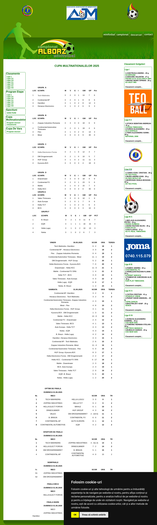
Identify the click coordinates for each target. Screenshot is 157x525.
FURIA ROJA (130, 228)
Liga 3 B (10, 84)
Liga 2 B (10, 80)
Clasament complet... (133, 87)
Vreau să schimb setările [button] (94, 514)
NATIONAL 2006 (131, 136)
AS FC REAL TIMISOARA (135, 231)
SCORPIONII (130, 75)
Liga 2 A (10, 78)
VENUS (128, 305)
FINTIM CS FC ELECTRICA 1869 (138, 79)
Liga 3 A (10, 82)
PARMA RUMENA (132, 224)
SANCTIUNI (11, 113)
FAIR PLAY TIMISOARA (134, 281)
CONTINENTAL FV (132, 270)
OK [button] (75, 514)
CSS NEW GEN (131, 323)
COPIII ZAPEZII (131, 302)
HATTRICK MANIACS (133, 328)
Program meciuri (13, 123)
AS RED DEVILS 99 (133, 178)
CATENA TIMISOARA (133, 127)
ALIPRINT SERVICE (133, 275)
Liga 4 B (10, 88)
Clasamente (11, 124)
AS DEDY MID (130, 82)
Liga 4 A (10, 86)
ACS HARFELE (131, 131)
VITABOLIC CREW (132, 296)
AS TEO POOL (131, 175)
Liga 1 (9, 77)
